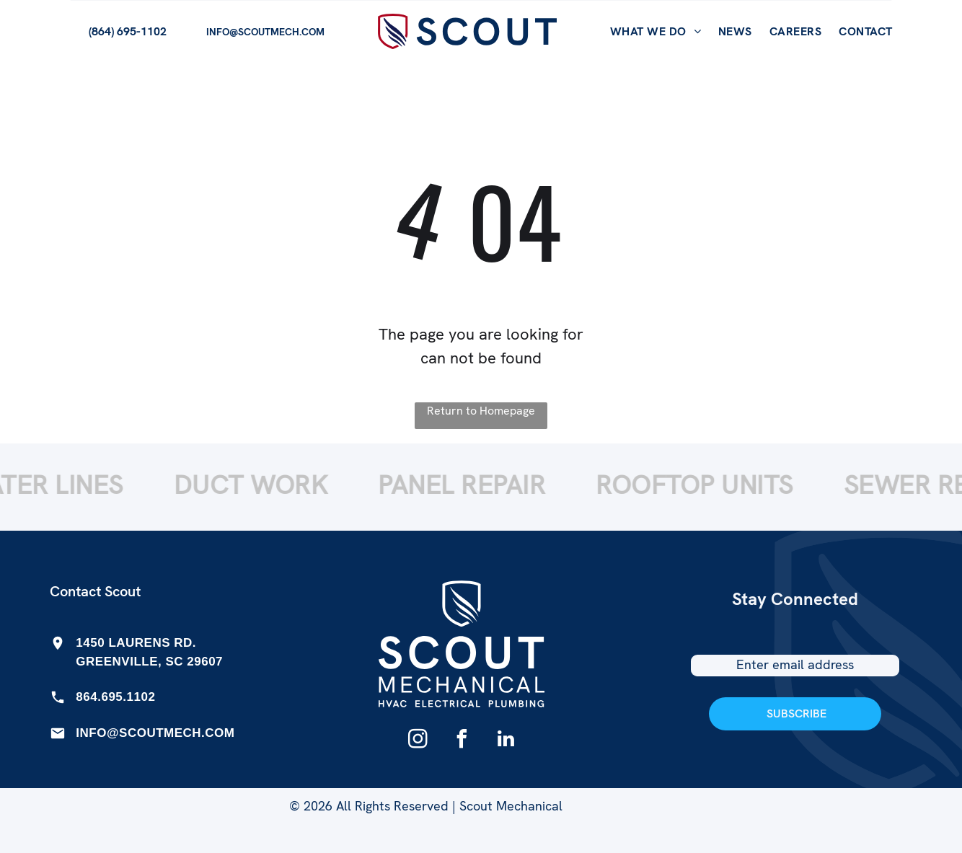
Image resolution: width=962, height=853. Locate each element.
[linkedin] (505, 741)
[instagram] (417, 741)
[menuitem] (655, 31)
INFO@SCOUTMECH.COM (155, 733)
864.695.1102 (115, 697)
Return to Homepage (481, 410)
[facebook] (461, 741)
